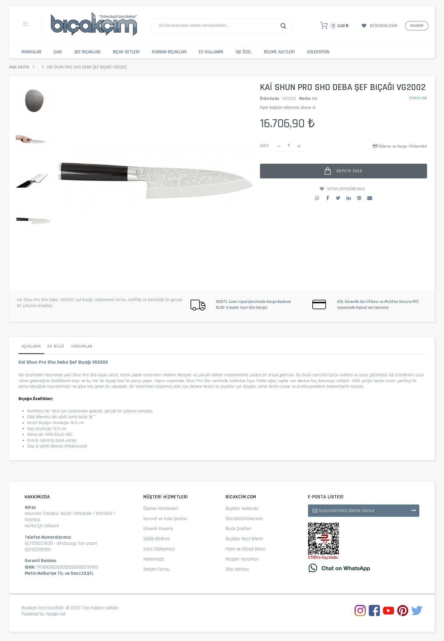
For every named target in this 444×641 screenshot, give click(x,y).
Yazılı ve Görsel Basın (245, 549)
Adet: (264, 146)
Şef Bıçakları (87, 52)
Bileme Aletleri (279, 52)
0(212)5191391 (38, 550)
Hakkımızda (153, 559)
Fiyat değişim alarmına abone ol (287, 107)
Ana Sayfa (19, 67)
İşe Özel (244, 52)
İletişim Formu (156, 569)
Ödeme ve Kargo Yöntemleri (403, 146)
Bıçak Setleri (126, 52)
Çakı (58, 52)
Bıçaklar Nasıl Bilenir (244, 539)
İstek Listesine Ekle (346, 189)
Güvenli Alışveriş (158, 528)
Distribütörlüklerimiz (244, 518)
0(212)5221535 (39, 543)
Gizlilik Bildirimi (156, 539)
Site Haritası (237, 569)
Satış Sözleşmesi (159, 549)
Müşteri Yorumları (242, 559)
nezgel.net (56, 614)
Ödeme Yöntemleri (160, 508)
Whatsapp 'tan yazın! (77, 543)
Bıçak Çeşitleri (239, 528)
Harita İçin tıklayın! (42, 526)
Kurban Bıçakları (169, 52)
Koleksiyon (318, 52)
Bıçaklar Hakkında (242, 508)
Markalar (31, 52)
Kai (314, 98)
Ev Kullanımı (211, 52)
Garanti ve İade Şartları (165, 518)
